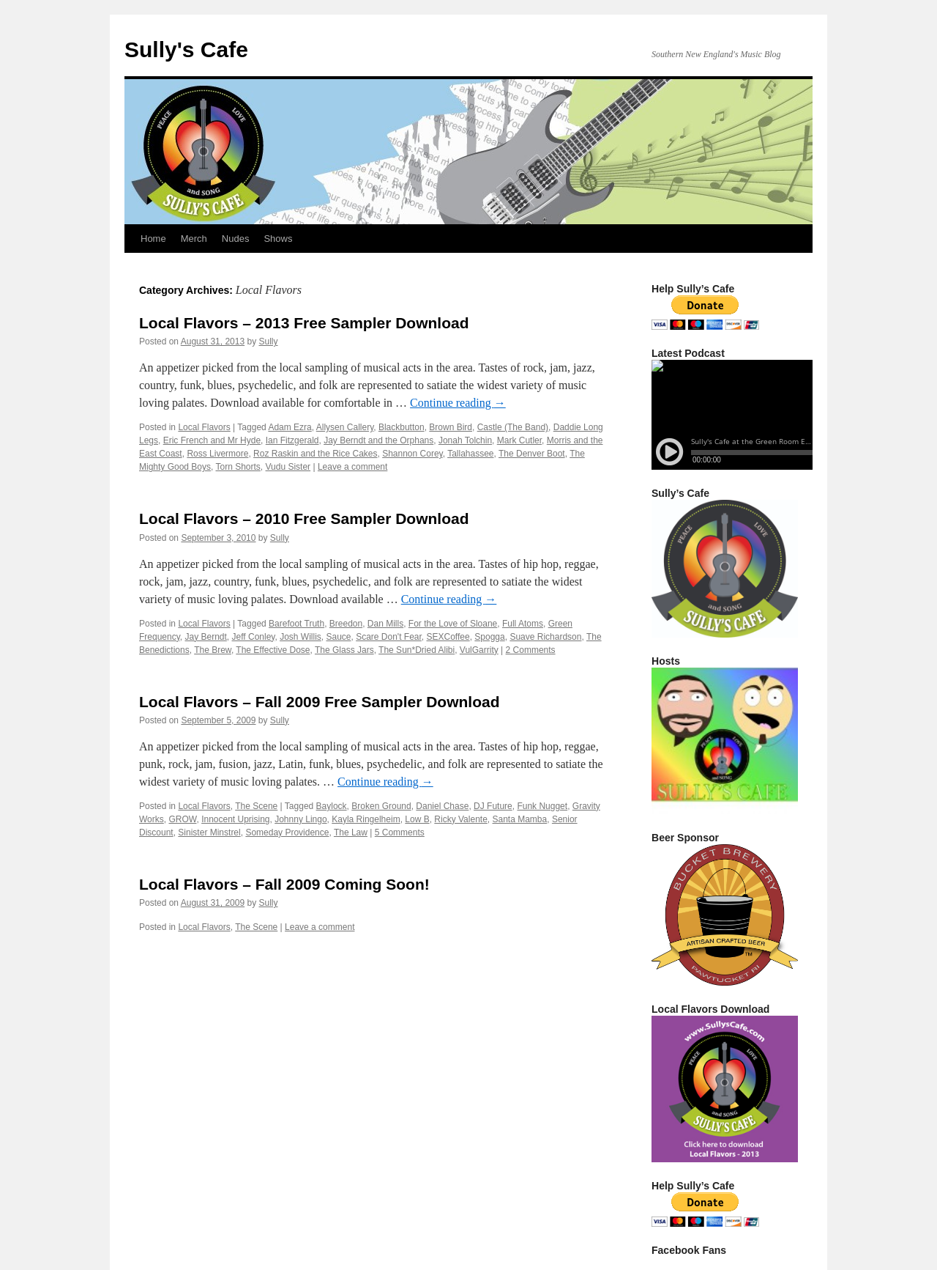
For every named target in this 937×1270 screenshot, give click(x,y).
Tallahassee (470, 453)
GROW (182, 819)
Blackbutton (401, 427)
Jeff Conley (253, 637)
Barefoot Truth (296, 624)
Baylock (331, 806)
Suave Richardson (545, 637)
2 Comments (531, 650)
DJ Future (493, 806)
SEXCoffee (448, 637)
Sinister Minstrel (209, 832)
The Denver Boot (532, 453)
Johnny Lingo (300, 819)
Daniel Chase (442, 806)
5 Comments (400, 832)
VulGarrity (479, 650)
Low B (417, 819)
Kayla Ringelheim (366, 819)
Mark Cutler (519, 440)
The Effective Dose (273, 650)
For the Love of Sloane (452, 624)
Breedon (345, 624)
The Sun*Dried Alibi (416, 650)
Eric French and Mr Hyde (212, 440)
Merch (194, 238)
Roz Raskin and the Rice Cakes (315, 453)
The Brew (212, 650)
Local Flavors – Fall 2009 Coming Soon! (284, 884)
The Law (350, 832)
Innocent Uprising (235, 819)
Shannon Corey (412, 453)
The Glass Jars (344, 650)
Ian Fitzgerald (292, 440)
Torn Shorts (238, 467)
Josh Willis (300, 637)
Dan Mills (385, 624)
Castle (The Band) (512, 427)
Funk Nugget (542, 806)
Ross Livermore (217, 453)
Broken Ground (381, 806)
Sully (268, 341)
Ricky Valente (460, 819)
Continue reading (458, 402)
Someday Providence (287, 832)
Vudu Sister (288, 467)
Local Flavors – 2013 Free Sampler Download (304, 322)
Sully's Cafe (186, 49)
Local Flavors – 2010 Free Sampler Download (304, 518)
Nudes (236, 238)
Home (153, 238)
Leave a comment (352, 467)
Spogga (489, 637)
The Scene (256, 806)
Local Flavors (204, 427)
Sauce (338, 637)
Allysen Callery (344, 427)
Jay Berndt (205, 637)
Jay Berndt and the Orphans (378, 440)
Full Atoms (522, 624)
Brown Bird (450, 427)
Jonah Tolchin (465, 440)
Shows (278, 238)
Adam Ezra (289, 427)
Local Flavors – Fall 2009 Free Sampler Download (319, 701)
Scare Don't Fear (389, 637)
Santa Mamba (520, 819)
